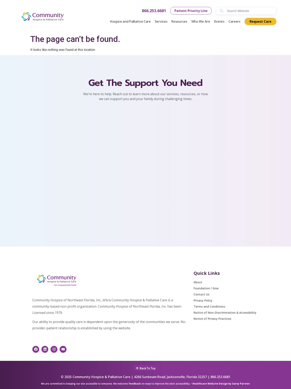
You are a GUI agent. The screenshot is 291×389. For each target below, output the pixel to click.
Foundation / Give (206, 288)
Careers (234, 21)
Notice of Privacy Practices (212, 319)
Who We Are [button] (200, 21)
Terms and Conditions (209, 306)
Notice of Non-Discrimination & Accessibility (225, 312)
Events (219, 21)
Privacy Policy (203, 300)
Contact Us (201, 294)
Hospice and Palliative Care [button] (130, 21)
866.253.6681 (154, 10)
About (198, 282)
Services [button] (161, 21)
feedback (135, 383)
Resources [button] (179, 21)
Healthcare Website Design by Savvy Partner (221, 383)
